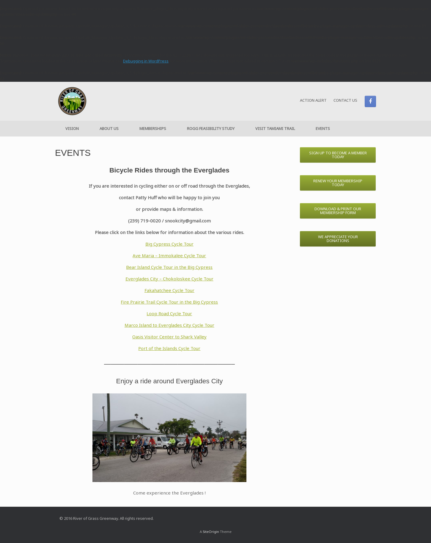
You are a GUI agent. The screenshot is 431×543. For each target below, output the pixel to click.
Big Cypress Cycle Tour (169, 244)
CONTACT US (345, 100)
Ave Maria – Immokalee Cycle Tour (169, 255)
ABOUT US (109, 128)
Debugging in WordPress (146, 61)
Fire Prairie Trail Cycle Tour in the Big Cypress (169, 302)
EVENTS (323, 128)
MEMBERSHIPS (152, 128)
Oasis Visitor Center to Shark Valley (169, 337)
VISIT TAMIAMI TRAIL (275, 128)
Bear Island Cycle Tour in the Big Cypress (169, 267)
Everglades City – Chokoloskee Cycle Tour (169, 279)
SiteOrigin (211, 531)
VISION (72, 128)
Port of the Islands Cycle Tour (169, 348)
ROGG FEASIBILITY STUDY (211, 128)
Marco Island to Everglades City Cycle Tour (169, 325)
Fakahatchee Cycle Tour (169, 290)
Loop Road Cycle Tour (169, 313)
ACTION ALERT (313, 100)
